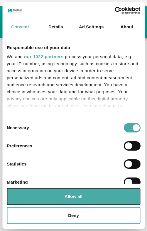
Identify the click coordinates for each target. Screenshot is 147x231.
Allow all (73, 196)
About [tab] (126, 26)
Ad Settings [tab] (91, 26)
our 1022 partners (43, 56)
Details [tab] (55, 26)
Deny (73, 215)
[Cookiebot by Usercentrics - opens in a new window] (114, 10)
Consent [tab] (20, 26)
